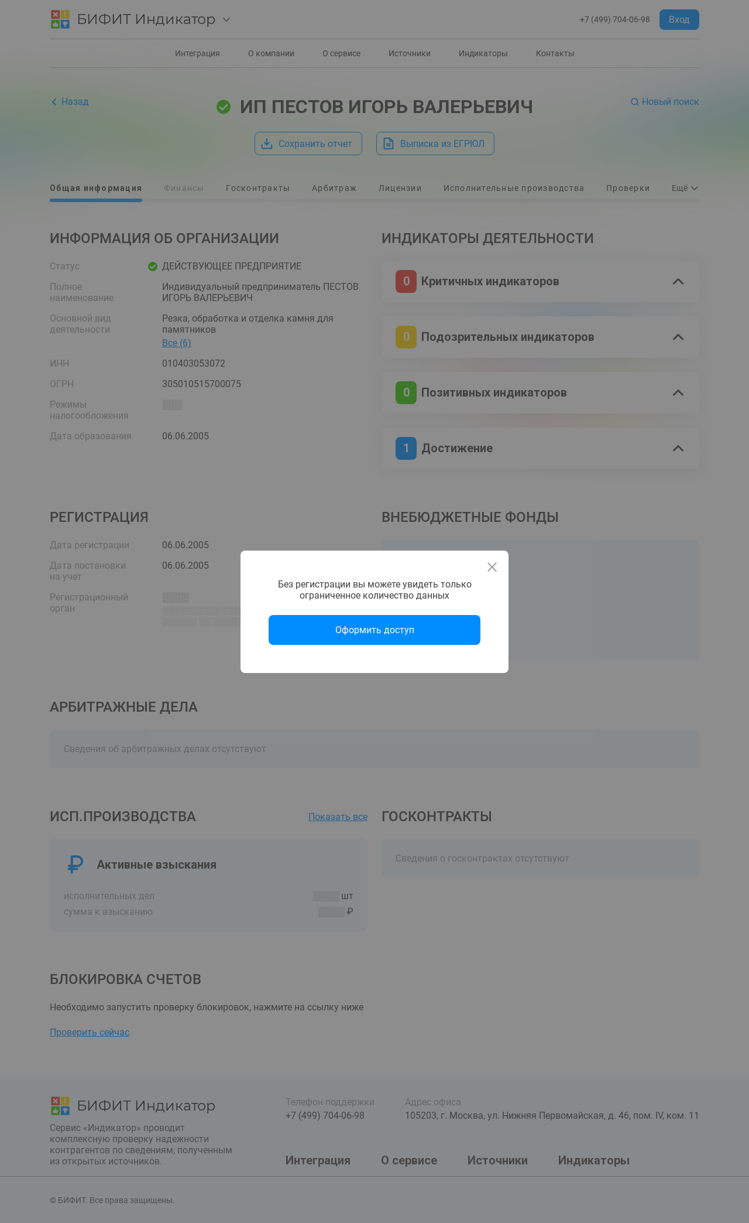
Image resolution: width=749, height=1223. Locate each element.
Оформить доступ (374, 630)
